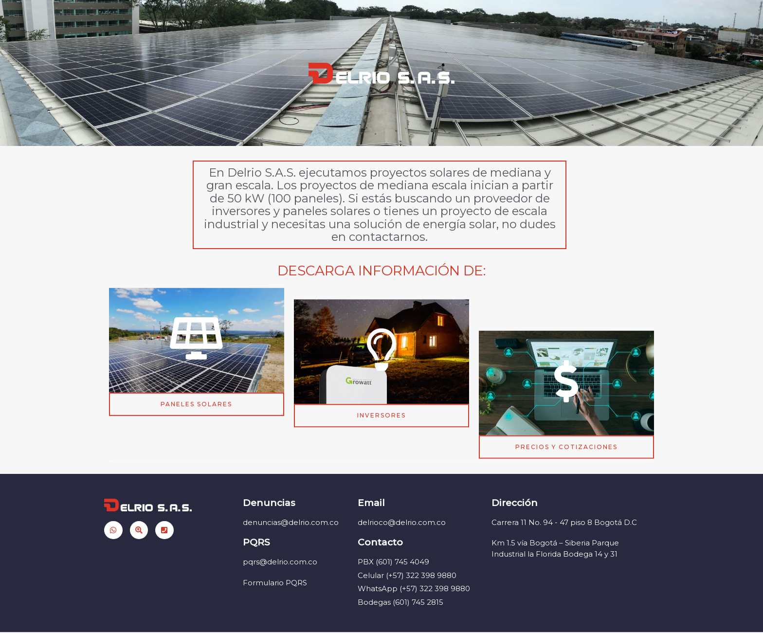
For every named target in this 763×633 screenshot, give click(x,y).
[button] (196, 417)
